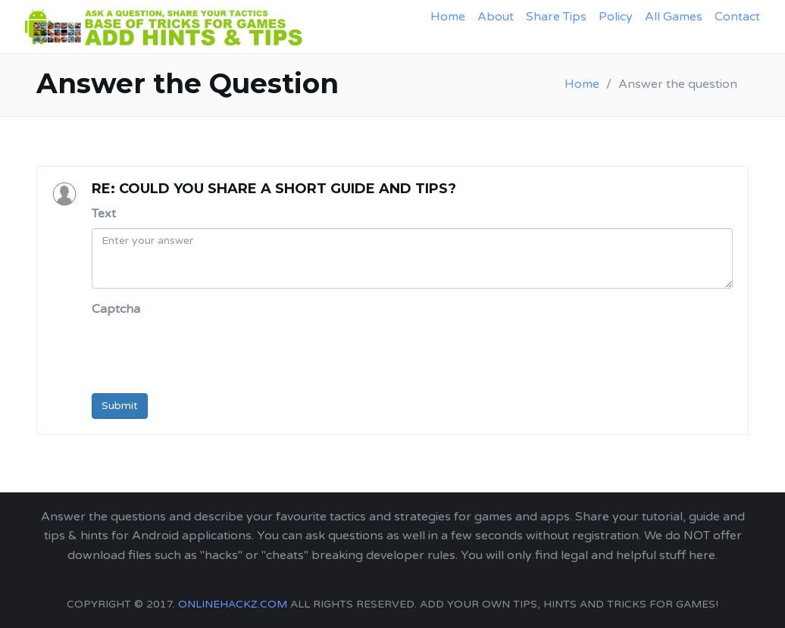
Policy (616, 16)
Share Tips (556, 16)
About (495, 16)
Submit (120, 405)
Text (104, 213)
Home (447, 16)
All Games (673, 16)
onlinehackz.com (232, 604)
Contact (737, 16)
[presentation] (207, 352)
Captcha (116, 309)
